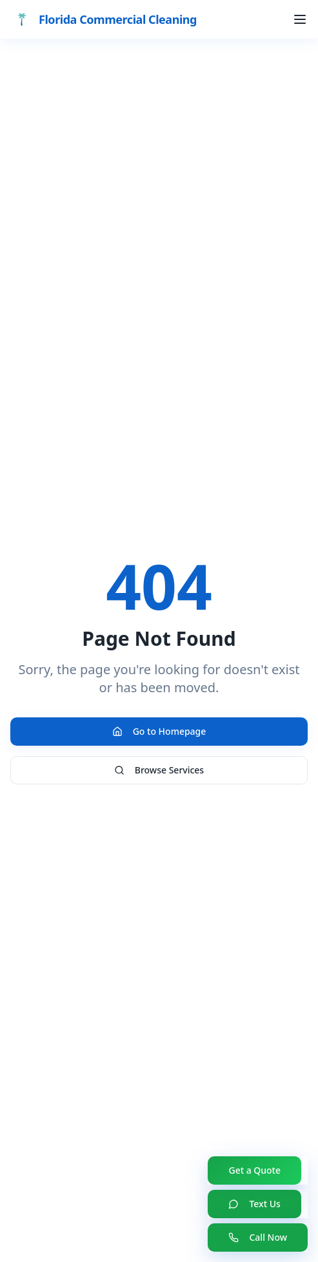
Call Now (257, 1237)
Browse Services (159, 770)
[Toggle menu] (300, 19)
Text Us (254, 1204)
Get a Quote (254, 1170)
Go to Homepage (159, 731)
